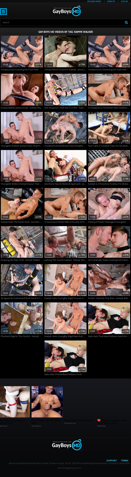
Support (111, 460)
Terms (124, 460)
